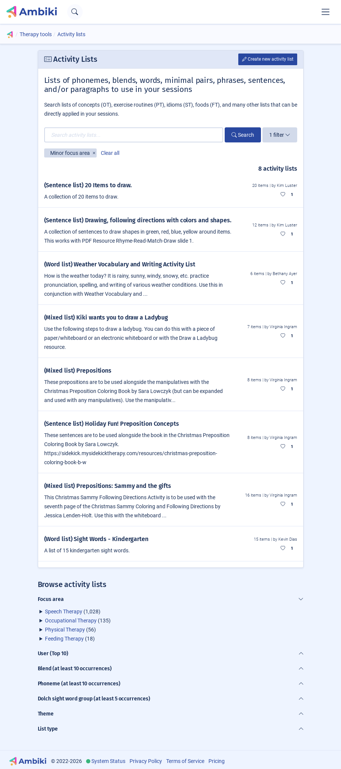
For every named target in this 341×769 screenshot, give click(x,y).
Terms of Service (185, 761)
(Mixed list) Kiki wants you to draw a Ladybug (106, 317)
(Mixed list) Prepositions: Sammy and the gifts (107, 485)
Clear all (110, 153)
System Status (108, 761)
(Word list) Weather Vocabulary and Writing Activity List (120, 264)
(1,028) (72, 611)
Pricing (216, 761)
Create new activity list (267, 59)
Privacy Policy (146, 761)
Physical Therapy (65, 630)
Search (242, 135)
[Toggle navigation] (325, 11)
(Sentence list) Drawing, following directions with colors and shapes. (137, 220)
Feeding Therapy (64, 639)
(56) (70, 630)
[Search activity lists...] (133, 134)
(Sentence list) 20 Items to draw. (88, 185)
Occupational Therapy (71, 621)
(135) (78, 621)
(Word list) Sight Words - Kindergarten (96, 539)
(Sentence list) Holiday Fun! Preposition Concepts (111, 423)
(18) (70, 639)
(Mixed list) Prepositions (78, 370)
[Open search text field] (75, 12)
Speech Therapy (63, 611)
